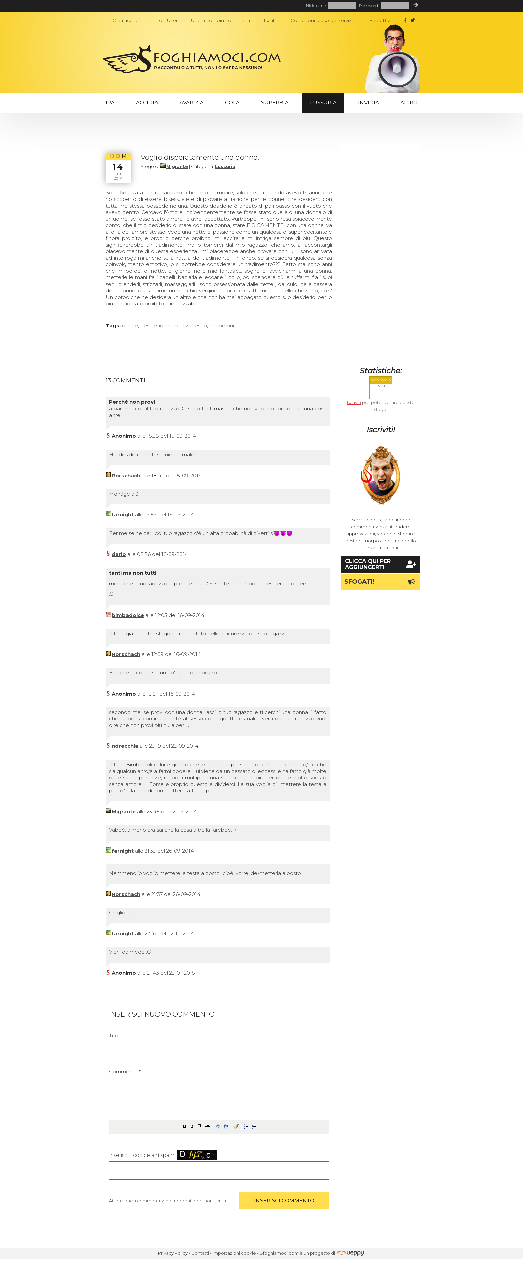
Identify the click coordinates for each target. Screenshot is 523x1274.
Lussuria (323, 102)
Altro (409, 102)
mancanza (178, 325)
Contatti (200, 1253)
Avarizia (192, 102)
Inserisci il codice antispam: (163, 1155)
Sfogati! (380, 581)
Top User (167, 20)
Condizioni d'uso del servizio (323, 20)
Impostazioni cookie (234, 1253)
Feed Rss (380, 20)
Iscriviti (354, 402)
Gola (232, 102)
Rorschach (126, 475)
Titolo (116, 1035)
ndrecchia (125, 746)
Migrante (177, 166)
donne (130, 325)
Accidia (147, 102)
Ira (110, 102)
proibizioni (221, 325)
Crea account (127, 20)
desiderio (151, 325)
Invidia (368, 102)
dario (119, 554)
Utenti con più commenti (220, 20)
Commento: (125, 1071)
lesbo (200, 325)
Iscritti (270, 20)
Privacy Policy (173, 1253)
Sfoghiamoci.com (279, 1253)
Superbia (275, 102)
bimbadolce (128, 615)
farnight (123, 514)
